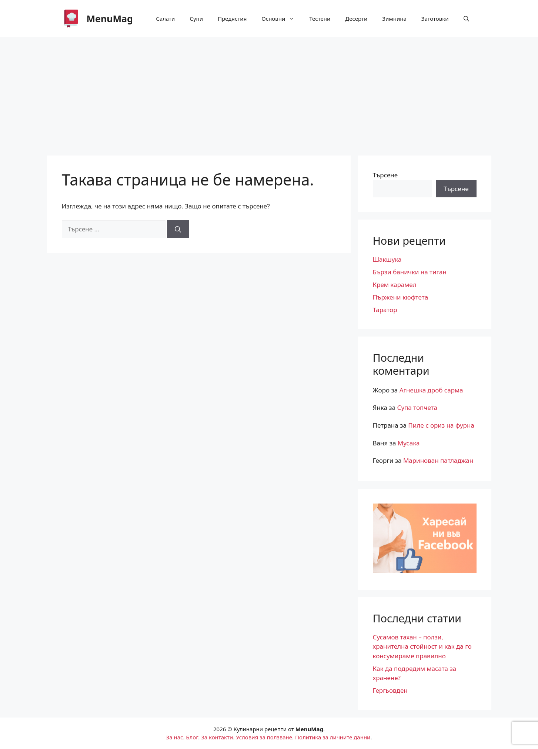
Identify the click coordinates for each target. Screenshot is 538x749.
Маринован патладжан (438, 460)
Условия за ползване (264, 737)
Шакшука (387, 259)
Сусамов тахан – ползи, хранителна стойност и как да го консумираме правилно (422, 646)
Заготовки (435, 18)
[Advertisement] (269, 92)
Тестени (319, 18)
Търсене (385, 175)
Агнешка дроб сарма (431, 390)
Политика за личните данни (332, 737)
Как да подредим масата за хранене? (415, 673)
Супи (196, 18)
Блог (192, 737)
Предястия (232, 18)
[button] (466, 18)
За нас (174, 737)
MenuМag (110, 18)
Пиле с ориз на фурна (441, 425)
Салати (165, 18)
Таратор (385, 309)
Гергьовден (390, 690)
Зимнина (394, 18)
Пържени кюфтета (400, 297)
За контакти (217, 737)
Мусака (409, 443)
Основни (281, 18)
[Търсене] (178, 229)
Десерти (356, 18)
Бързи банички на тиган (410, 272)
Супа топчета (417, 407)
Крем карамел (395, 284)
